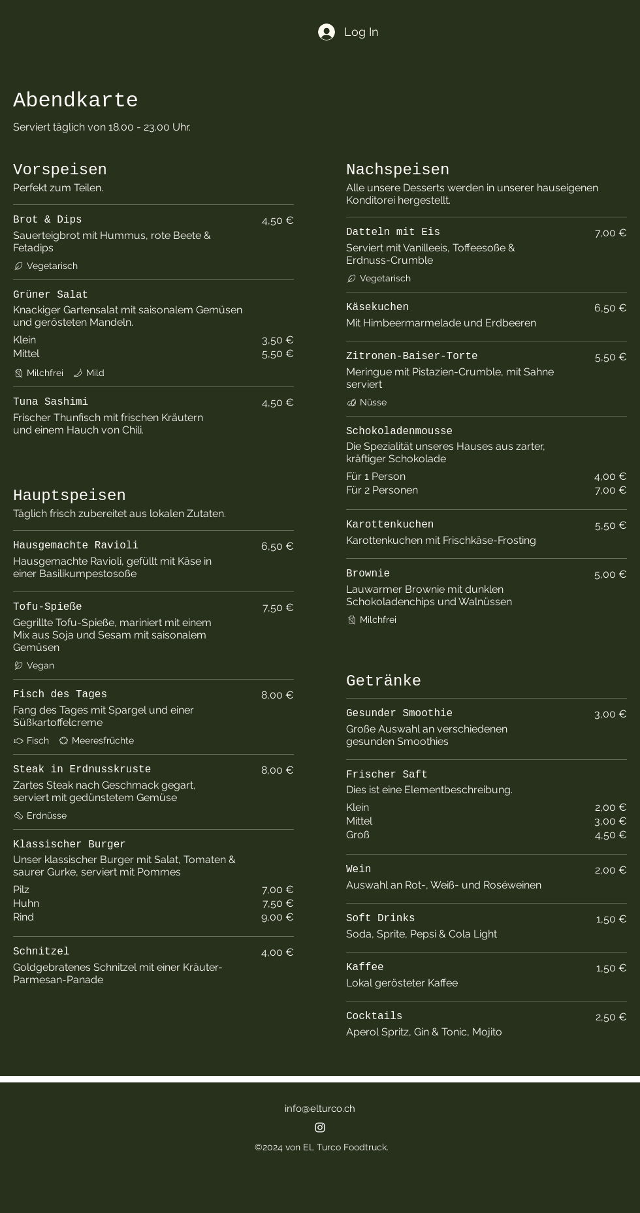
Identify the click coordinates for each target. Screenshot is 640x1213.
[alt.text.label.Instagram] (320, 1127)
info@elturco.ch (320, 1108)
